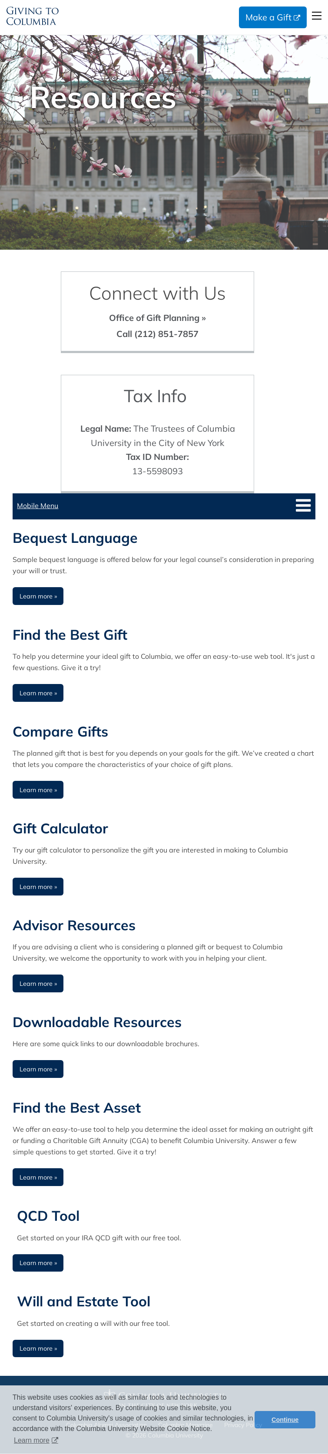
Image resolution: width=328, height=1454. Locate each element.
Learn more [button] (32, 1440)
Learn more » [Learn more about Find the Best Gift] (38, 693)
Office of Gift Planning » (157, 317)
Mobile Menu (37, 505)
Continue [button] (285, 1419)
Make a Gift (268, 17)
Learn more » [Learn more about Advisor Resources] (38, 984)
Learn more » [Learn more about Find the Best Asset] (38, 1177)
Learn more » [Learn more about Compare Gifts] (38, 790)
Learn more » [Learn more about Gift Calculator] (38, 887)
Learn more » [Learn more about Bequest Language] (38, 596)
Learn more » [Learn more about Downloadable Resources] (38, 1069)
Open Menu (316, 16)
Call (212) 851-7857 (157, 333)
